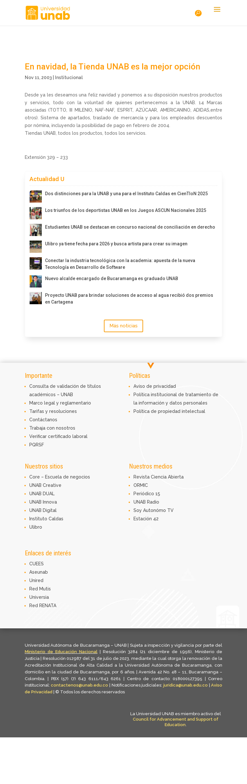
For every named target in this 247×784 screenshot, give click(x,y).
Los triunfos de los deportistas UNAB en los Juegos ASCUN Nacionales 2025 (125, 210)
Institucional (69, 77)
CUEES (36, 563)
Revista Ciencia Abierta (158, 476)
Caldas (56, 518)
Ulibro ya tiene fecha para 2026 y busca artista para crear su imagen (116, 243)
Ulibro (35, 527)
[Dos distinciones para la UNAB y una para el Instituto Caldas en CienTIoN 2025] (36, 196)
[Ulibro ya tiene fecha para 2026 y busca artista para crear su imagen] (36, 247)
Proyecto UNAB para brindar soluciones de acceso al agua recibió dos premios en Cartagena (129, 299)
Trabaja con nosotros (52, 428)
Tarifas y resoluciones (53, 411)
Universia (39, 597)
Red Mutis (40, 588)
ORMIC (140, 485)
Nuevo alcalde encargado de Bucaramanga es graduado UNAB (111, 278)
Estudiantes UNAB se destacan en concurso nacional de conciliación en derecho (130, 227)
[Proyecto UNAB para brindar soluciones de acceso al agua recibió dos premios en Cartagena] (36, 298)
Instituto (39, 518)
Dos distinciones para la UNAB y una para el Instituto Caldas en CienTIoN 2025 (126, 193)
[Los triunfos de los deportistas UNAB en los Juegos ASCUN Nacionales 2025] (36, 213)
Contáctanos (43, 419)
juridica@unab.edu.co (185, 685)
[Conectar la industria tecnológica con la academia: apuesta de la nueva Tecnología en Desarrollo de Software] (36, 263)
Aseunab (38, 572)
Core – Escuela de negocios (59, 476)
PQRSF (36, 444)
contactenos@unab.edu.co (79, 685)
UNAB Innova (43, 502)
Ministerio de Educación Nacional (61, 651)
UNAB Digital (43, 510)
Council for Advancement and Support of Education (175, 722)
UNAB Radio (146, 502)
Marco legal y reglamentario (60, 403)
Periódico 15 (146, 493)
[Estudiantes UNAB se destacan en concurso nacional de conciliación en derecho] (36, 230)
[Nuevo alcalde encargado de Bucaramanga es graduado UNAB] (36, 281)
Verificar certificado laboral (58, 436)
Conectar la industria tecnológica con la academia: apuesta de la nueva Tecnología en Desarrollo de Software (120, 264)
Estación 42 (146, 518)
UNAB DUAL (42, 493)
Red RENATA (42, 605)
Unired (36, 580)
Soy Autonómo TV (153, 510)
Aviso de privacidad (154, 386)
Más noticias (123, 326)
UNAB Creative (45, 485)
